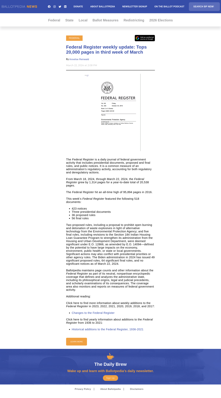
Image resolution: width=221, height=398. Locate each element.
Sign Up (110, 378)
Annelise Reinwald (79, 59)
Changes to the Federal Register (93, 312)
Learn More (76, 342)
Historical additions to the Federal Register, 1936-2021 (107, 329)
